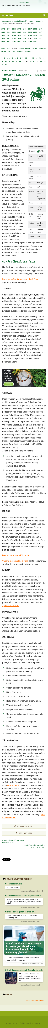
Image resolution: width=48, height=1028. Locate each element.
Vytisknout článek (24, 826)
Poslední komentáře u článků (17, 879)
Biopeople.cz (24, 2)
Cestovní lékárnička (13, 884)
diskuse (7, 994)
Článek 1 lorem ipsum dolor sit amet (20, 912)
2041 (31, 21)
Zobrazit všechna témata (35, 1001)
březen (38, 21)
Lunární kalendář (20, 21)
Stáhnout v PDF (24, 833)
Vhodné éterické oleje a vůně (15, 561)
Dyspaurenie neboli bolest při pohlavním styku (25, 895)
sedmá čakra (13, 785)
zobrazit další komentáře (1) (31, 891)
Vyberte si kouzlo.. (10, 605)
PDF (43, 71)
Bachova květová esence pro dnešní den (20, 279)
